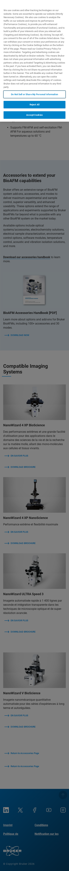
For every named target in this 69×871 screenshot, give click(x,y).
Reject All (34, 104)
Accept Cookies (34, 115)
